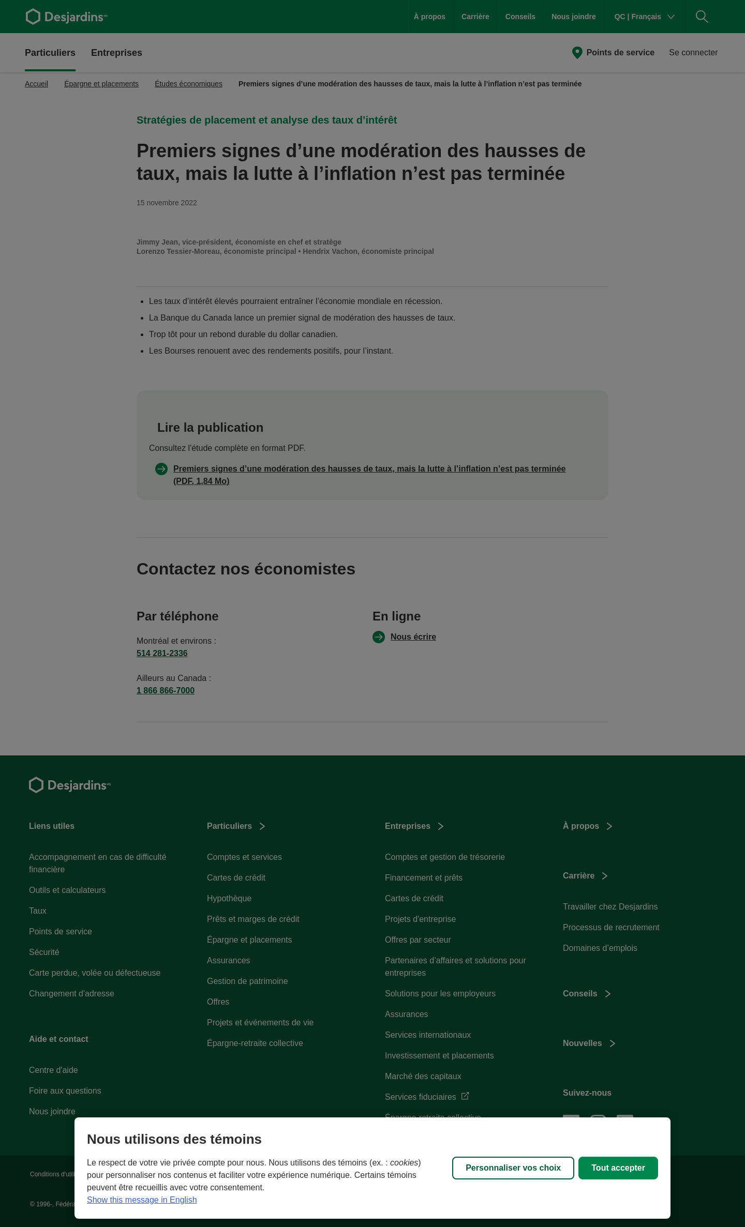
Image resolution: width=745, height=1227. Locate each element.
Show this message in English (142, 1199)
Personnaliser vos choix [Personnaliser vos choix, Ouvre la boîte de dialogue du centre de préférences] (513, 1167)
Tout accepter (618, 1167)
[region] (372, 1168)
